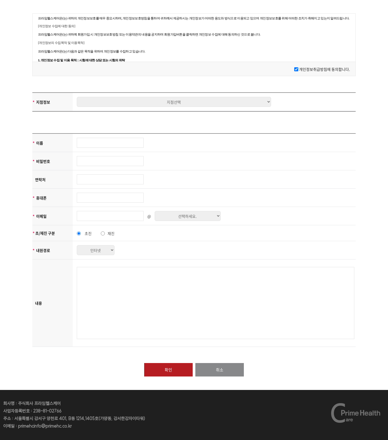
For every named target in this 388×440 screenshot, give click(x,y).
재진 (111, 233)
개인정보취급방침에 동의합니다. (324, 69)
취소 (219, 370)
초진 (88, 233)
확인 (168, 370)
